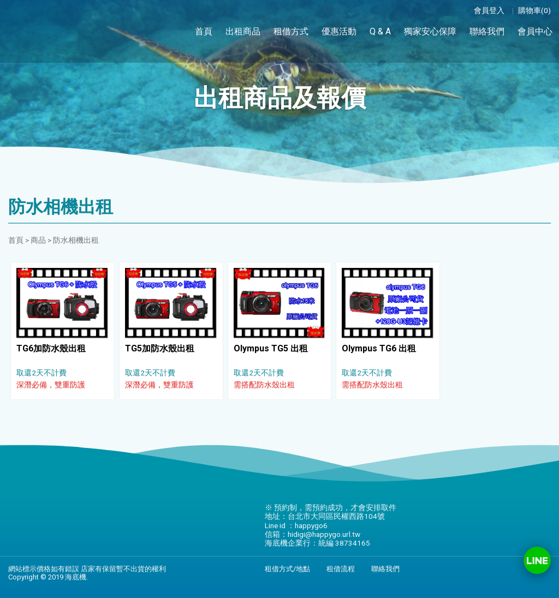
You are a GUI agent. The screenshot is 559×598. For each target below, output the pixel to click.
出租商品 (242, 31)
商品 (38, 240)
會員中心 (535, 31)
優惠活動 (339, 31)
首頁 (203, 31)
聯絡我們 (486, 31)
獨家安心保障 (430, 31)
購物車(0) (534, 10)
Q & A (380, 31)
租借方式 (290, 31)
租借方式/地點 (287, 569)
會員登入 (489, 10)
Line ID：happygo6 (537, 560)
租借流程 (340, 569)
